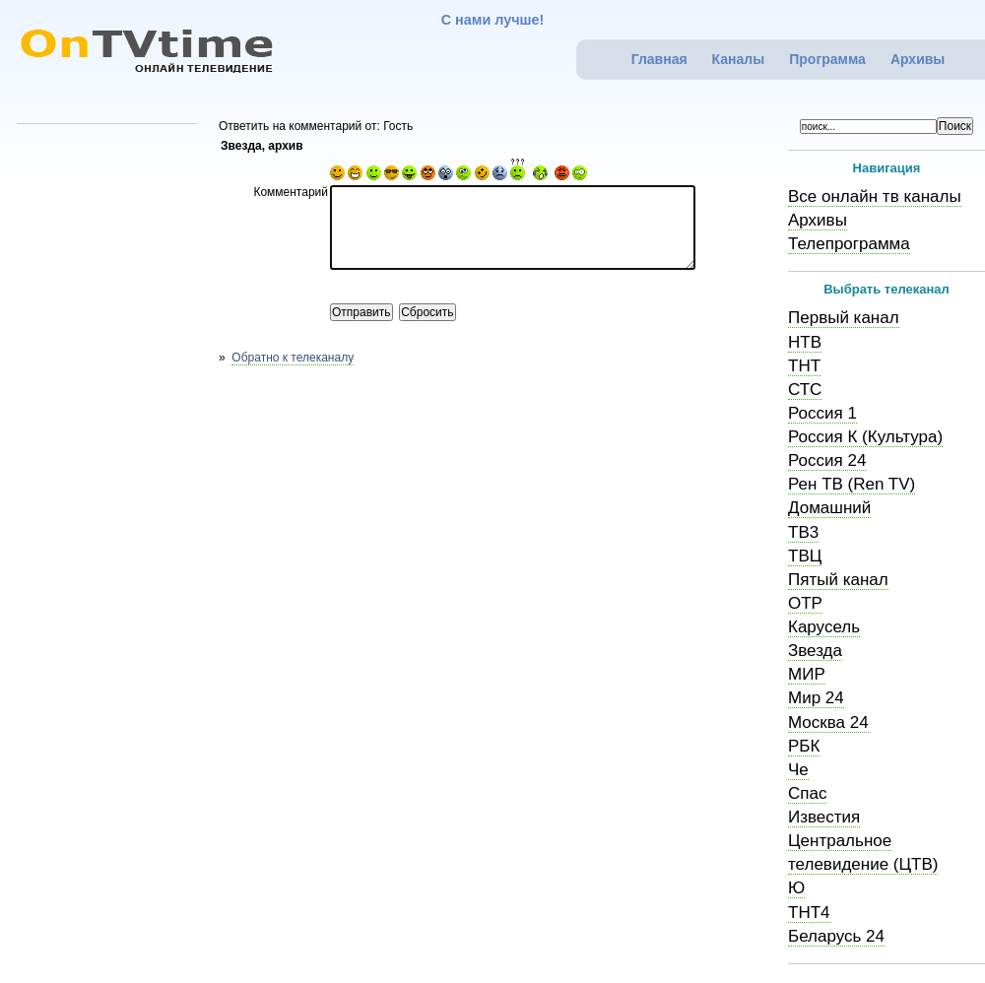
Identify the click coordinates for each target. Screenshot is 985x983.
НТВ (804, 342)
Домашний (829, 507)
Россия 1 (822, 413)
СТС (804, 389)
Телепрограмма (849, 243)
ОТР (805, 603)
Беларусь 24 (836, 936)
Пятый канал (838, 579)
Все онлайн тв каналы (874, 196)
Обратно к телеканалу (292, 357)
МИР (806, 674)
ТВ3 (803, 532)
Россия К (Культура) (865, 436)
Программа (827, 59)
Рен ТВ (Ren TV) (851, 484)
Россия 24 (827, 460)
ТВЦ (804, 556)
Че (798, 769)
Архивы (917, 59)
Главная (659, 59)
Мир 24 (816, 697)
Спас (807, 793)
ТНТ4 (809, 912)
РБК (804, 746)
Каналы (738, 59)
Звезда (815, 650)
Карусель (824, 627)
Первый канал (843, 317)
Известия (824, 817)
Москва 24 (828, 722)
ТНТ (804, 366)
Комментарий (290, 192)
